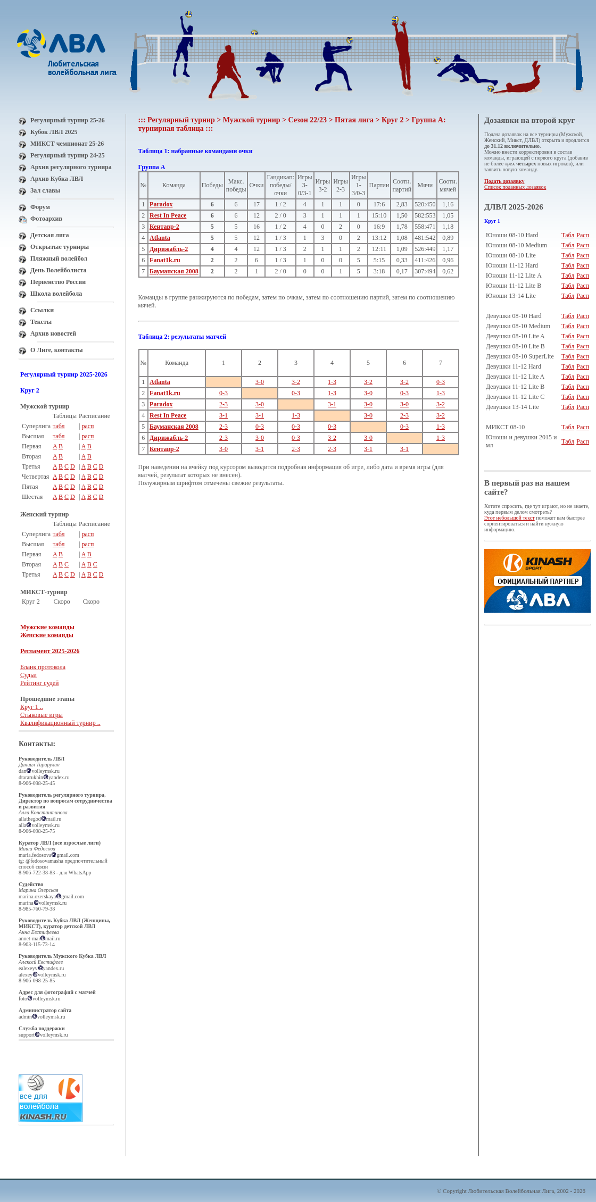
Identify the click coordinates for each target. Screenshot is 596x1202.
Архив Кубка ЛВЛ (56, 178)
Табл (567, 235)
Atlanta (160, 237)
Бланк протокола (42, 667)
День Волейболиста (58, 270)
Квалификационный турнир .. (60, 723)
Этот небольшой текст (509, 518)
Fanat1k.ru (165, 260)
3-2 (296, 382)
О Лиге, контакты (56, 350)
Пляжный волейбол (58, 258)
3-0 (259, 382)
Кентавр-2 (164, 226)
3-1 (332, 404)
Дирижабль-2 (169, 249)
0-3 (440, 382)
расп (87, 426)
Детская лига (49, 235)
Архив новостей (53, 333)
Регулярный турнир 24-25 (67, 155)
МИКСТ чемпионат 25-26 (67, 143)
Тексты (41, 321)
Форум (40, 207)
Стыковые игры (41, 715)
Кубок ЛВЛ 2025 (53, 132)
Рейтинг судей (39, 683)
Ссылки (42, 310)
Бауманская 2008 (174, 271)
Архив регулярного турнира (71, 167)
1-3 (332, 382)
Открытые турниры (59, 247)
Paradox (161, 204)
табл (59, 426)
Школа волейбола (56, 293)
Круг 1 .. (31, 707)
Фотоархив (46, 218)
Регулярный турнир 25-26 (67, 120)
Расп (582, 235)
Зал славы (45, 190)
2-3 (223, 404)
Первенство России (58, 282)
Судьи (28, 675)
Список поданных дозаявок (515, 187)
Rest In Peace (168, 215)
